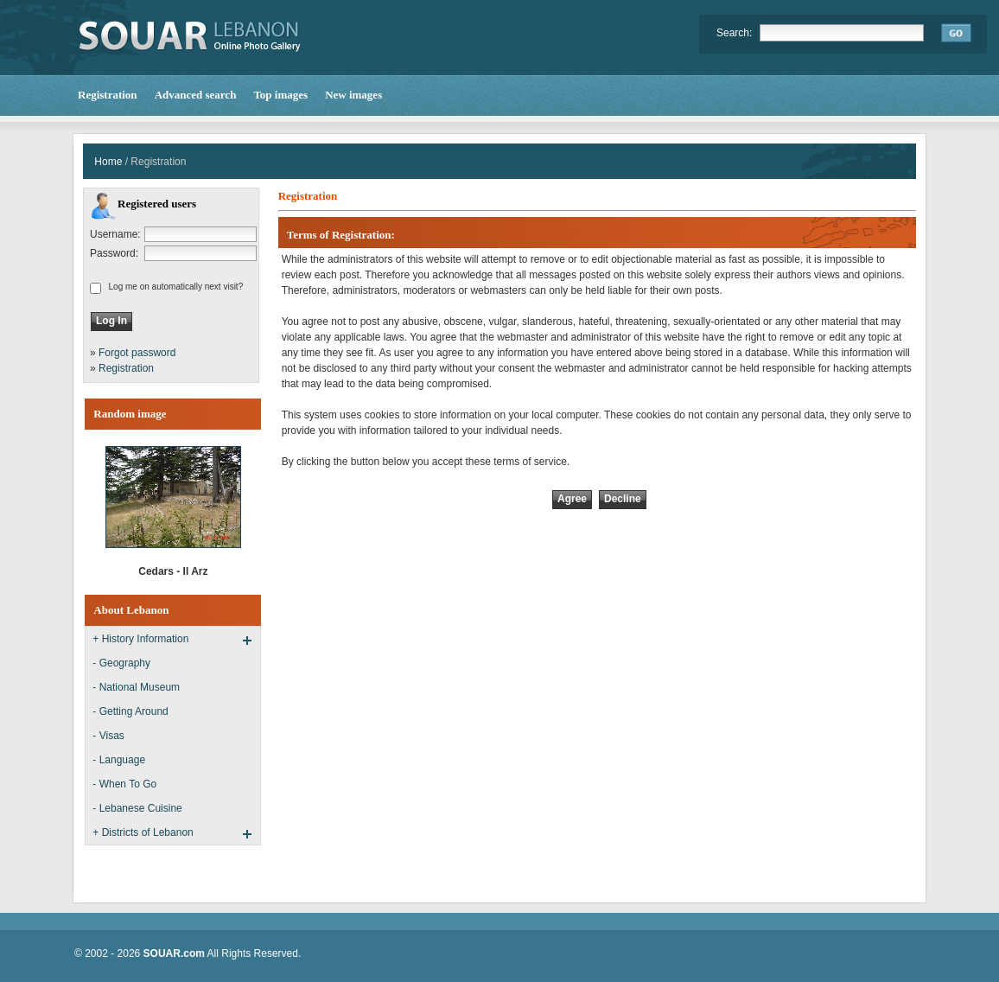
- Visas (108, 736)
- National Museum (136, 687)
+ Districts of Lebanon (142, 832)
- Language (118, 760)
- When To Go (124, 784)
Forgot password (137, 353)
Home (108, 162)
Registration (126, 368)
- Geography (121, 663)
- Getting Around (130, 711)
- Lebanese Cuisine (136, 808)
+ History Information (140, 639)
